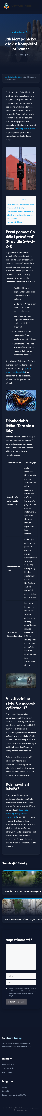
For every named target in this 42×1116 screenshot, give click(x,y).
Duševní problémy (21, 32)
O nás (4, 1087)
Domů (7, 77)
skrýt (24, 199)
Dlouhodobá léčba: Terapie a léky (21, 211)
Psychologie (7, 1072)
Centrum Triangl (21, 5)
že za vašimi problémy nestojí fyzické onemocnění (17, 814)
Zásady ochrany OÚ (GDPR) (14, 1095)
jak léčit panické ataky (25, 128)
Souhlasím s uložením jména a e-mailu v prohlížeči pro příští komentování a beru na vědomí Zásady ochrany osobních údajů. (22, 992)
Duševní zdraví (8, 1064)
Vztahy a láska (8, 1068)
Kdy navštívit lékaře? (16, 222)
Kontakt (5, 1091)
